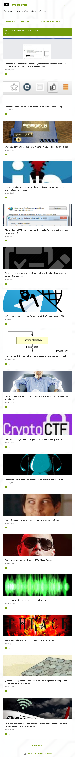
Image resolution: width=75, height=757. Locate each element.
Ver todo (8, 33)
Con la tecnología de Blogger (38, 754)
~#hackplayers (19, 4)
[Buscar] (64, 5)
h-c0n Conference (28, 21)
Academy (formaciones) (50, 21)
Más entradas (37, 746)
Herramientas (9, 21)
